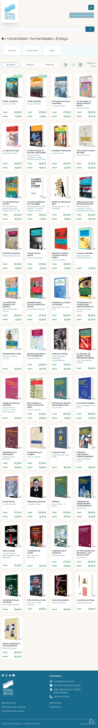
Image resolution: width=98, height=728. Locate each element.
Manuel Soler (82, 508)
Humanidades (41, 38)
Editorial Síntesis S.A (14, 723)
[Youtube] (13, 675)
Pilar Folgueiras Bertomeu (33, 556)
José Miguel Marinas (84, 603)
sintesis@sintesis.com (64, 681)
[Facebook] (3, 675)
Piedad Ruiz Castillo (10, 153)
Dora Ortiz (31, 603)
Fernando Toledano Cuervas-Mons (35, 211)
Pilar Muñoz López (9, 648)
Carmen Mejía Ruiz (10, 206)
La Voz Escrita (32, 50)
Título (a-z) (30, 65)
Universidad (17, 38)
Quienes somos (9, 703)
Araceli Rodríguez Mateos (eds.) (36, 158)
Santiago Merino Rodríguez (9, 458)
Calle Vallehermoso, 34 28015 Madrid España (67, 691)
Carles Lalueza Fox (59, 603)
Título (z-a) (49, 65)
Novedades (10, 65)
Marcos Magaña (9, 555)
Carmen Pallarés (83, 108)
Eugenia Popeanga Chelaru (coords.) (10, 209)
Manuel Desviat (57, 153)
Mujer (52, 50)
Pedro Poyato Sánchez (36, 309)
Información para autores (14, 707)
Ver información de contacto (67, 685)
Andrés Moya (57, 504)
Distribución (55, 707)
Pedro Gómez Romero (11, 605)
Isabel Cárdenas (34, 604)
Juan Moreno (57, 408)
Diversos (12, 50)
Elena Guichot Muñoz (35, 258)
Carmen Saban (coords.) (9, 411)
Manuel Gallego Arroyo (11, 256)
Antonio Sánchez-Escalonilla (34, 156)
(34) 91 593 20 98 (61, 696)
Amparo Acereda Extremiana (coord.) (84, 257)
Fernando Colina (33, 504)
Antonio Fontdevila (84, 405)
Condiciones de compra (13, 711)
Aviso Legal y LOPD (88, 723)
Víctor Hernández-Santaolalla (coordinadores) (59, 358)
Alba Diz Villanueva (12, 212)
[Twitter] (10, 675)
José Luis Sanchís (9, 553)
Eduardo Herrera (58, 206)
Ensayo (62, 38)
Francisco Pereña (9, 104)
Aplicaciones (55, 703)
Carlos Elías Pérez (34, 358)
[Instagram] (6, 675)
